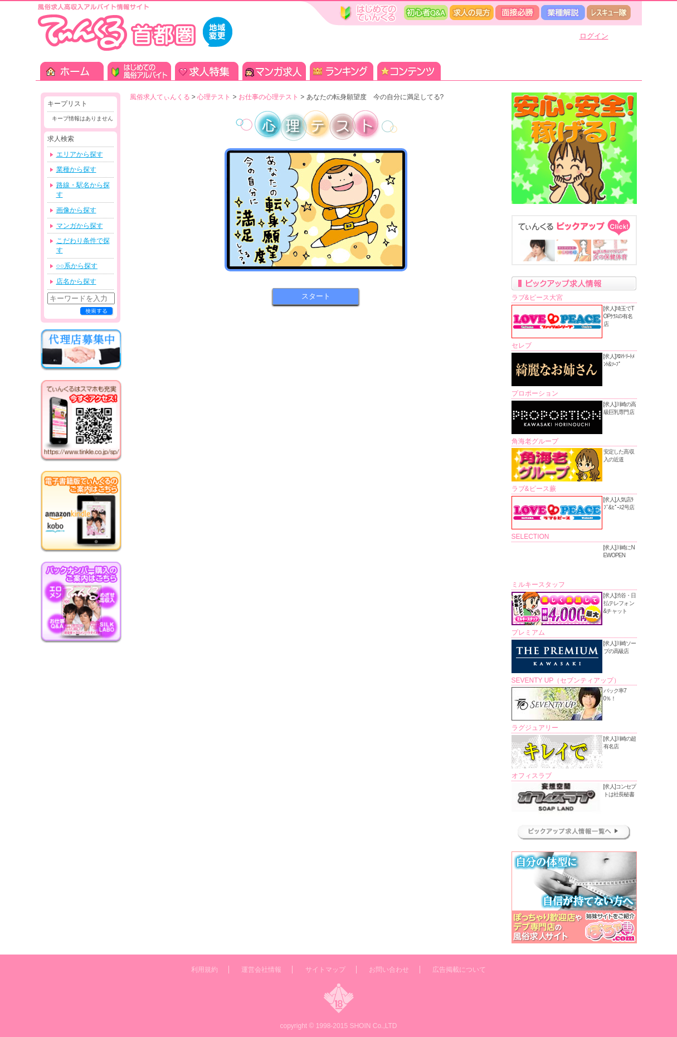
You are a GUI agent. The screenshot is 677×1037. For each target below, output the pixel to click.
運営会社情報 (261, 969)
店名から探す (76, 281)
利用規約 (204, 969)
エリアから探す (79, 154)
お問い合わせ (389, 969)
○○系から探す (77, 266)
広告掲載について (459, 969)
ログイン (593, 36)
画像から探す (76, 210)
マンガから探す (79, 226)
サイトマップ (325, 969)
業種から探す (76, 169)
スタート (315, 296)
